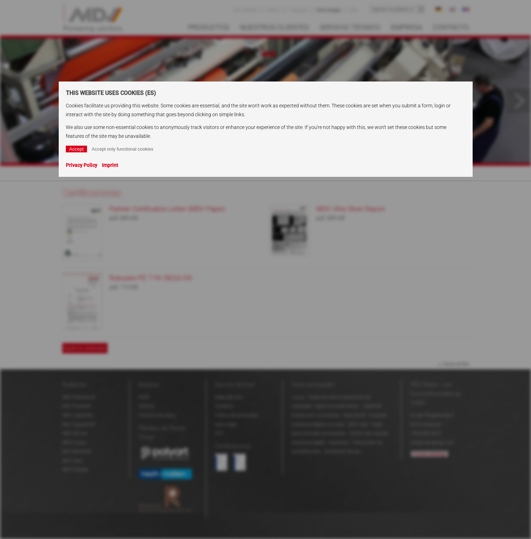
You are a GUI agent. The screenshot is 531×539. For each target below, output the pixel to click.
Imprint (110, 165)
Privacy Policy (81, 165)
